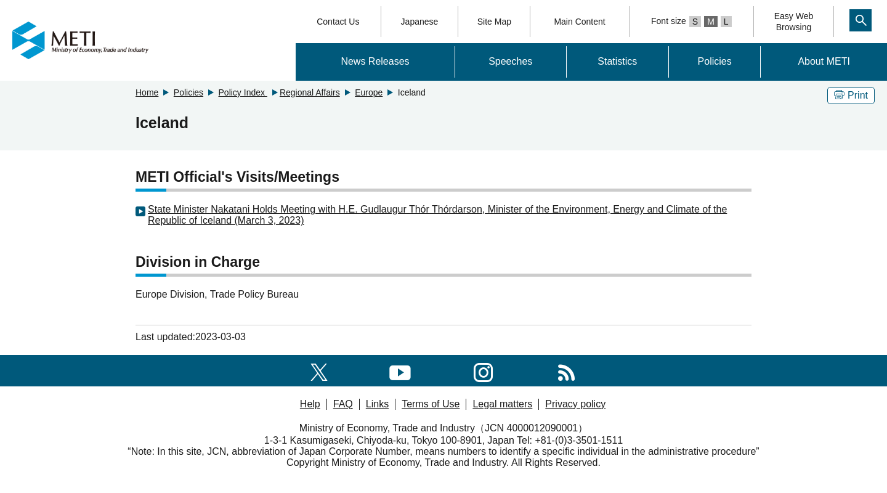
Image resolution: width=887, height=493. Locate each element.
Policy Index (243, 92)
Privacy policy (575, 404)
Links (377, 404)
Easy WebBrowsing (794, 21)
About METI (823, 61)
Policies (715, 61)
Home (147, 92)
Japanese (420, 21)
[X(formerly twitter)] (319, 370)
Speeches (510, 61)
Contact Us (338, 21)
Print (851, 95)
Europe (369, 92)
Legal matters (502, 404)
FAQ (343, 404)
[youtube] (400, 370)
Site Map (494, 21)
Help (310, 404)
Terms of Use (431, 404)
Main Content (579, 21)
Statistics (617, 61)
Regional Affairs (310, 92)
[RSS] (566, 370)
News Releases (375, 61)
